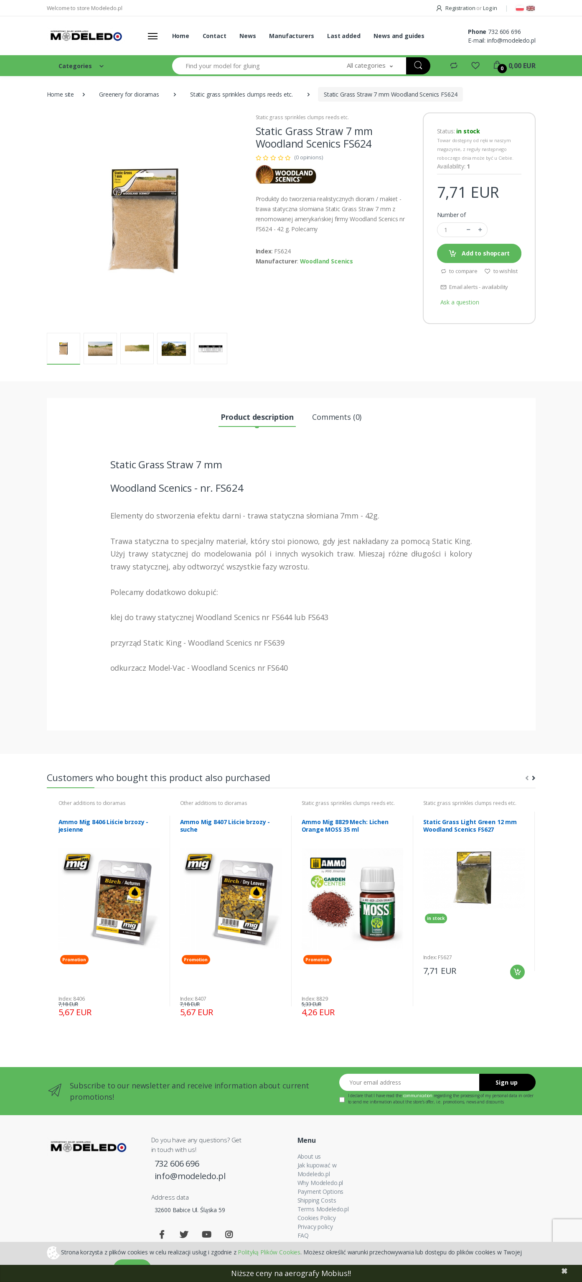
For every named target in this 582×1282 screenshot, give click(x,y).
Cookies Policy (316, 1218)
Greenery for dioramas (129, 94)
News (247, 36)
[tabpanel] (109, 911)
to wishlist (501, 271)
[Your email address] (409, 1082)
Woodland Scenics (326, 261)
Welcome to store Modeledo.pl (84, 8)
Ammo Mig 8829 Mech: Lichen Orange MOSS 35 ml (345, 825)
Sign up (507, 1082)
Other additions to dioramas (92, 803)
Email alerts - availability (474, 287)
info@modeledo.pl (511, 40)
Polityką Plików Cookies (269, 1252)
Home (180, 36)
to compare (459, 271)
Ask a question (459, 302)
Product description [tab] (257, 417)
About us (309, 1156)
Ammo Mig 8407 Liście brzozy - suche (225, 825)
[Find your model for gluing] (253, 65)
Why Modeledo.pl (320, 1183)
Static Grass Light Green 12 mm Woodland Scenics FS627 (470, 825)
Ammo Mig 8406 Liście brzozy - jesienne (103, 825)
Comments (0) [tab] (336, 417)
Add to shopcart (479, 253)
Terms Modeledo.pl (323, 1209)
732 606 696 (504, 32)
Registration (456, 8)
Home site (60, 94)
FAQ (303, 1235)
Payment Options (320, 1191)
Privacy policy (315, 1227)
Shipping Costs (316, 1200)
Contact (214, 36)
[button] (369, 65)
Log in (490, 8)
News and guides (399, 36)
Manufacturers (291, 36)
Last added (344, 36)
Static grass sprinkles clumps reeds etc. (241, 94)
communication (417, 1095)
